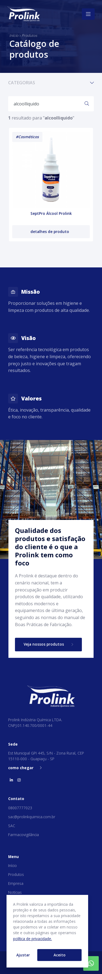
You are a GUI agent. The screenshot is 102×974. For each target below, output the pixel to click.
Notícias (15, 892)
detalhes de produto (50, 231)
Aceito (60, 954)
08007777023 (20, 807)
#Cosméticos (27, 136)
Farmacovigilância (23, 834)
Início (13, 35)
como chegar (25, 767)
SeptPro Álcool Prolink (51, 213)
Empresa (15, 883)
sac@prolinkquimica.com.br (31, 816)
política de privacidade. (32, 938)
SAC (11, 825)
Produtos (29, 35)
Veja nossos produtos (48, 644)
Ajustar (23, 954)
